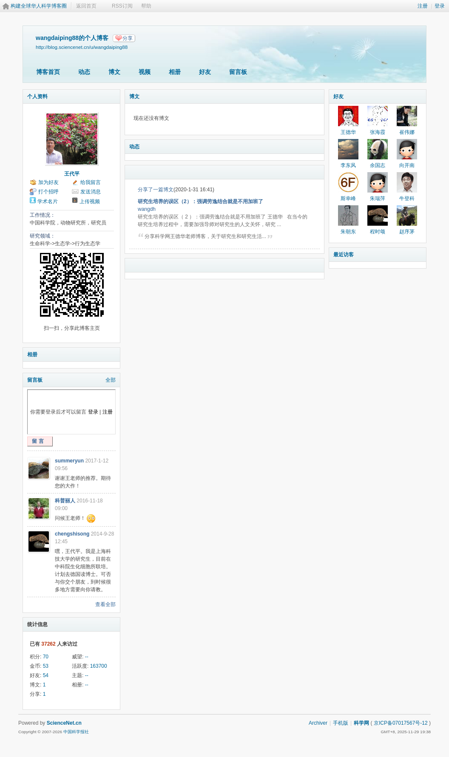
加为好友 (48, 182)
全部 (110, 380)
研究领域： (42, 236)
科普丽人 (65, 501)
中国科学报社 (76, 731)
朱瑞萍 (377, 198)
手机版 (340, 723)
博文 (114, 71)
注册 (423, 6)
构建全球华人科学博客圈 (39, 6)
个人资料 (37, 96)
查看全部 (105, 604)
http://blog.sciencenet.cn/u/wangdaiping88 (82, 47)
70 (45, 657)
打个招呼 (48, 192)
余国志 (377, 165)
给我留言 (90, 182)
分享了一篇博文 (155, 190)
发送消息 (90, 192)
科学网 (361, 723)
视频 (145, 71)
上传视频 (90, 201)
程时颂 (377, 232)
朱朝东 (348, 232)
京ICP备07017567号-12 (401, 723)
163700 (98, 666)
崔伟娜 (407, 132)
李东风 (348, 165)
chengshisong (72, 534)
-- (86, 657)
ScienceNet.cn (64, 723)
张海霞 (377, 132)
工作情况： (42, 215)
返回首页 (86, 6)
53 (45, 666)
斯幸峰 (348, 198)
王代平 (72, 174)
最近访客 (343, 255)
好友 (205, 71)
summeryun (69, 461)
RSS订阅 (122, 6)
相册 (175, 71)
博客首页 (48, 71)
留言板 (238, 71)
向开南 (407, 165)
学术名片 (47, 201)
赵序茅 (407, 232)
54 (45, 675)
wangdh (147, 209)
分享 (127, 38)
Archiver (318, 723)
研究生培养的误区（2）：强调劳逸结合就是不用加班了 (200, 201)
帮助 (146, 6)
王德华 (348, 132)
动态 (84, 71)
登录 (440, 6)
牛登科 (407, 198)
